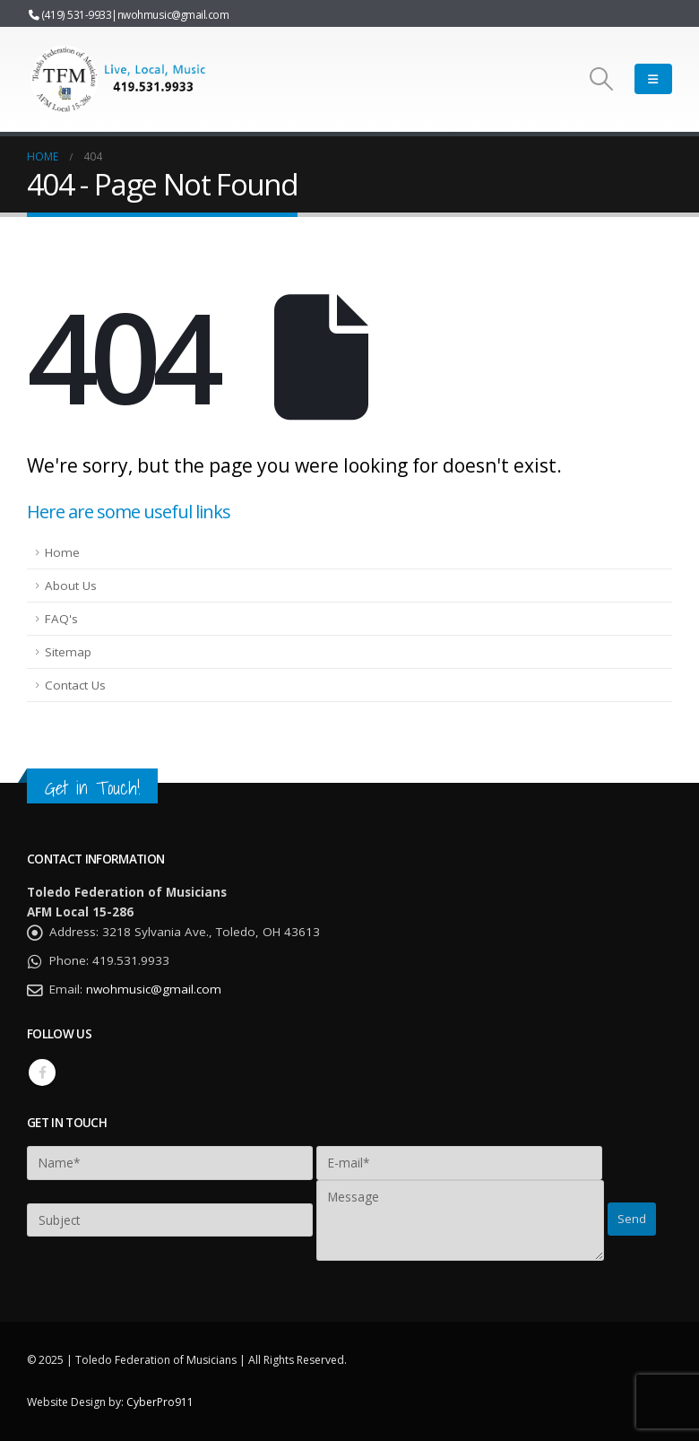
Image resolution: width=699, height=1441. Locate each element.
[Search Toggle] (602, 79)
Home (62, 552)
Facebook (42, 1072)
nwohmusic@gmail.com (173, 14)
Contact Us (75, 685)
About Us (71, 585)
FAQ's (61, 619)
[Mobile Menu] (653, 79)
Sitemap (68, 652)
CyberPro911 (160, 1402)
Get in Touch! (92, 788)
